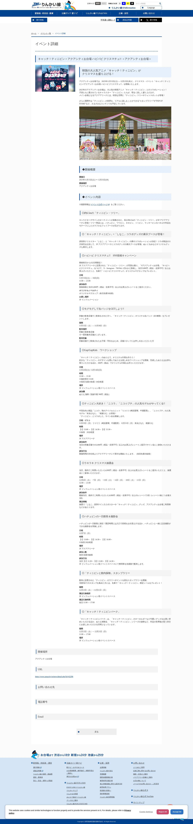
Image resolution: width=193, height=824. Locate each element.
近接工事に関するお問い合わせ (144, 771)
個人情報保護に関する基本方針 (111, 784)
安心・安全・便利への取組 (42, 781)
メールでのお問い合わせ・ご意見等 (146, 784)
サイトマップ (138, 803)
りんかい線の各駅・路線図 (42, 774)
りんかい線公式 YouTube (143, 796)
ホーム (33, 33)
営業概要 (103, 774)
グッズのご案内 (72, 800)
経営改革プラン (105, 787)
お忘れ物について (139, 781)
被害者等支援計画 (106, 781)
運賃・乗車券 (38, 777)
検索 (160, 4)
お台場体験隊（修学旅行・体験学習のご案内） (80, 772)
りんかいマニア (72, 790)
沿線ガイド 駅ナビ (69, 13)
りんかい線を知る (106, 771)
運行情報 (40, 20)
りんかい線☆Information (123, 8)
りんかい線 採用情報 (107, 797)
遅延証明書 (127, 20)
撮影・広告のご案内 (140, 774)
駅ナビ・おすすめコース (75, 767)
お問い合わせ (149, 13)
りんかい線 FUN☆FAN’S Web (77, 804)
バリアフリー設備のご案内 (142, 777)
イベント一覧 (46, 33)
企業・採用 (123, 13)
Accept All (177, 812)
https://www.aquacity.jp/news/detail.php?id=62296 (54, 677)
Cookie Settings (146, 812)
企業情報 (103, 767)
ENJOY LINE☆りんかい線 (76, 787)
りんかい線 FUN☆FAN (96, 13)
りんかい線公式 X (140, 790)
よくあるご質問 (138, 767)
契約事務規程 (105, 794)
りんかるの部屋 (72, 794)
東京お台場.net (72, 776)
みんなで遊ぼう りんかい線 (76, 797)
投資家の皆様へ (105, 790)
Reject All (163, 812)
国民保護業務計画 (106, 777)
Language (151, 8)
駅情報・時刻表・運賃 (44, 13)
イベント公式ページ (99, 204)
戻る (97, 732)
